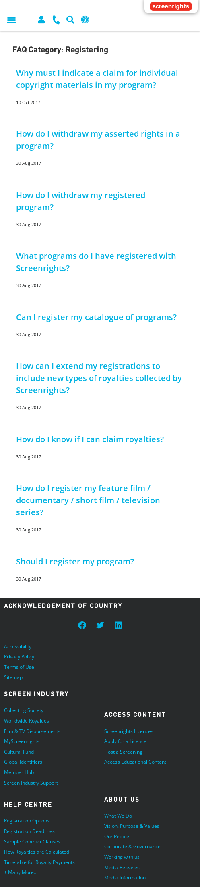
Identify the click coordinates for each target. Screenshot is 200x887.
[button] (11, 19)
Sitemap (13, 677)
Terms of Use (19, 667)
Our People (116, 836)
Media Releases (122, 867)
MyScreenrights (21, 741)
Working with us (122, 857)
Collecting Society (23, 710)
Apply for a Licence (125, 741)
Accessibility (17, 646)
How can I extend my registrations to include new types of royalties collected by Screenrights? (99, 378)
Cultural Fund (19, 751)
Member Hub (19, 772)
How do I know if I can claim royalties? (90, 439)
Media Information (125, 877)
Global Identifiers (23, 761)
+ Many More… (20, 872)
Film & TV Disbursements (32, 731)
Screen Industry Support (31, 782)
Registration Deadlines (29, 831)
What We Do (118, 815)
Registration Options (26, 820)
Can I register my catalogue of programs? (96, 317)
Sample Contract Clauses (32, 841)
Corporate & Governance (132, 846)
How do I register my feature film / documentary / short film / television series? (88, 500)
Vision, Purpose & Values (131, 825)
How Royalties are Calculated (36, 851)
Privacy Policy (19, 656)
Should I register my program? (75, 561)
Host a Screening (123, 751)
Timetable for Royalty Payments (39, 862)
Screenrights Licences (128, 731)
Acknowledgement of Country (63, 605)
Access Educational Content (135, 761)
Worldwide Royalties (26, 720)
